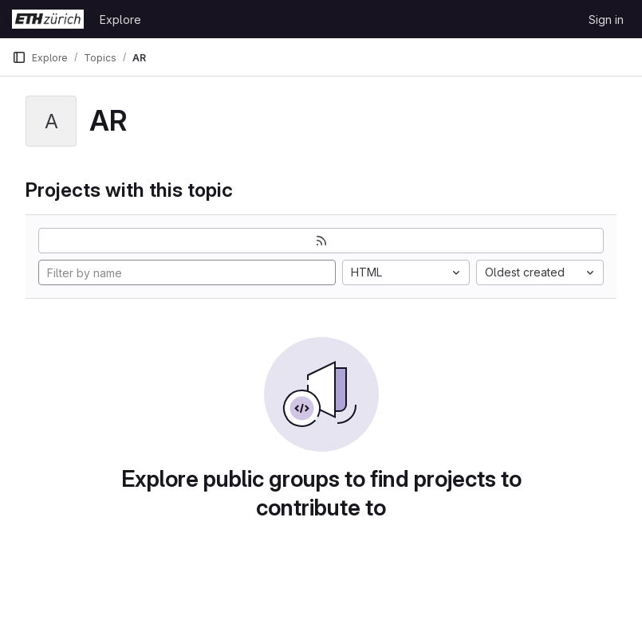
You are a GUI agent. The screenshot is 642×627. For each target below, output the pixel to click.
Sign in (606, 19)
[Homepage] (48, 19)
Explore (120, 19)
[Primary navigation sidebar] (19, 57)
